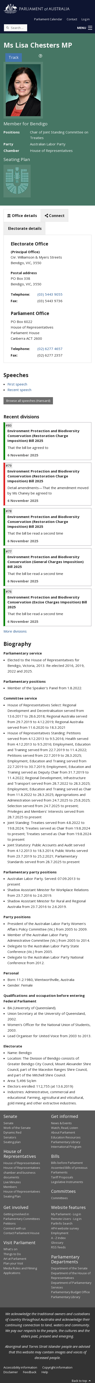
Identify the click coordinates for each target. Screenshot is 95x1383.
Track (14, 57)
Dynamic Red (12, 1132)
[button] (84, 28)
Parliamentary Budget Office (70, 1292)
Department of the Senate (69, 1268)
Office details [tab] (22, 215)
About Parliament (63, 1132)
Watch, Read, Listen (64, 1128)
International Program (66, 1147)
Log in (86, 19)
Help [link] (45, 1372)
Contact (72, 19)
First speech (17, 384)
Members (10, 1187)
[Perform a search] (7, 27)
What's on (10, 1249)
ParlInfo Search (61, 1223)
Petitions (9, 1223)
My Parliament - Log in (66, 1214)
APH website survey (65, 1228)
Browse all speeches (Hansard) (28, 401)
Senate (8, 1123)
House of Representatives (21, 1163)
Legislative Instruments (67, 1182)
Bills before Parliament (67, 1163)
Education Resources (66, 1137)
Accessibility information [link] (20, 1367)
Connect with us (14, 1228)
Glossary (57, 1242)
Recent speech (19, 389)
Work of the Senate (17, 1128)
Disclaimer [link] (10, 1372)
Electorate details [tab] (24, 228)
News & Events (61, 1123)
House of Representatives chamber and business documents (21, 1172)
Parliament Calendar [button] (48, 19)
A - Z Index (58, 1238)
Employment (59, 1233)
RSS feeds (58, 1247)
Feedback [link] (29, 1372)
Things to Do (12, 1254)
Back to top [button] (82, 1381)
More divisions (15, 631)
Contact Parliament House (21, 1233)
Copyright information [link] (57, 1367)
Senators (9, 1137)
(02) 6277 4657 (49, 348)
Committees (59, 1198)
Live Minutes (12, 1182)
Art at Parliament (14, 1259)
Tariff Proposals (62, 1177)
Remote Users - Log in (66, 1219)
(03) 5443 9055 (49, 294)
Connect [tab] (55, 215)
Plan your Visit (13, 1263)
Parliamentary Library (65, 1142)
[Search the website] (15, 27)
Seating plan (12, 1142)
